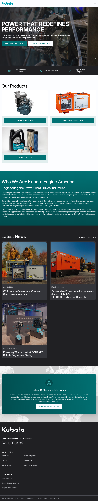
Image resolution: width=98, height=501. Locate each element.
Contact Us (28, 461)
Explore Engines (25, 120)
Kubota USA (42, 206)
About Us (5, 456)
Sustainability (6, 465)
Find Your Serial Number (17, 71)
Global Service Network (10, 483)
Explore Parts (25, 157)
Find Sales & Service (49, 407)
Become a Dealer (30, 465)
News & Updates (30, 456)
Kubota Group (7, 478)
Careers (4, 461)
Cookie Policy (55, 498)
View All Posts (86, 237)
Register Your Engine (77, 71)
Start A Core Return (49, 70)
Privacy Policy (42, 498)
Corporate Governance (10, 488)
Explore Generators (73, 120)
